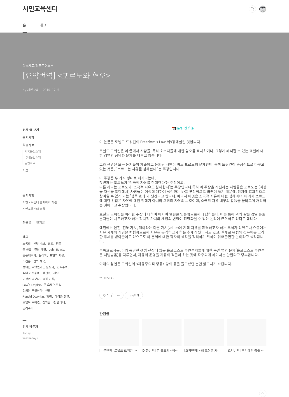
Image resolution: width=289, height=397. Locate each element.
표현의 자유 (57, 255)
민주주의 (62, 267)
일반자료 (30, 163)
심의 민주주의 (31, 273)
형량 (49, 296)
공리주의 (28, 308)
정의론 (46, 302)
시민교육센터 (40, 9)
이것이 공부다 (31, 279)
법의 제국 (39, 261)
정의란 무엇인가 (32, 290)
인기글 (40, 222)
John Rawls (56, 249)
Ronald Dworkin (33, 296)
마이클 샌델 (62, 296)
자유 (56, 273)
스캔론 (27, 261)
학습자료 (28, 145)
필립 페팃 (40, 249)
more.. (108, 277)
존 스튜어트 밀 (53, 284)
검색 (252, 9)
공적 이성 (48, 279)
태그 (43, 25)
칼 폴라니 (59, 302)
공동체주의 (29, 255)
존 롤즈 (27, 249)
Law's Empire (32, 284)
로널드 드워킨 (31, 302)
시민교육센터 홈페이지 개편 (40, 202)
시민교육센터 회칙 (34, 209)
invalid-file (183, 128)
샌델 (48, 290)
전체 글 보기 (31, 129)
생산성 (46, 273)
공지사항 (28, 137)
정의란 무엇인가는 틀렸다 (38, 267)
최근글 (27, 222)
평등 (58, 243)
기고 (25, 170)
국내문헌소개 (33, 157)
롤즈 (50, 243)
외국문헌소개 (33, 151)
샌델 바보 (39, 243)
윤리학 (43, 255)
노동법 (27, 243)
